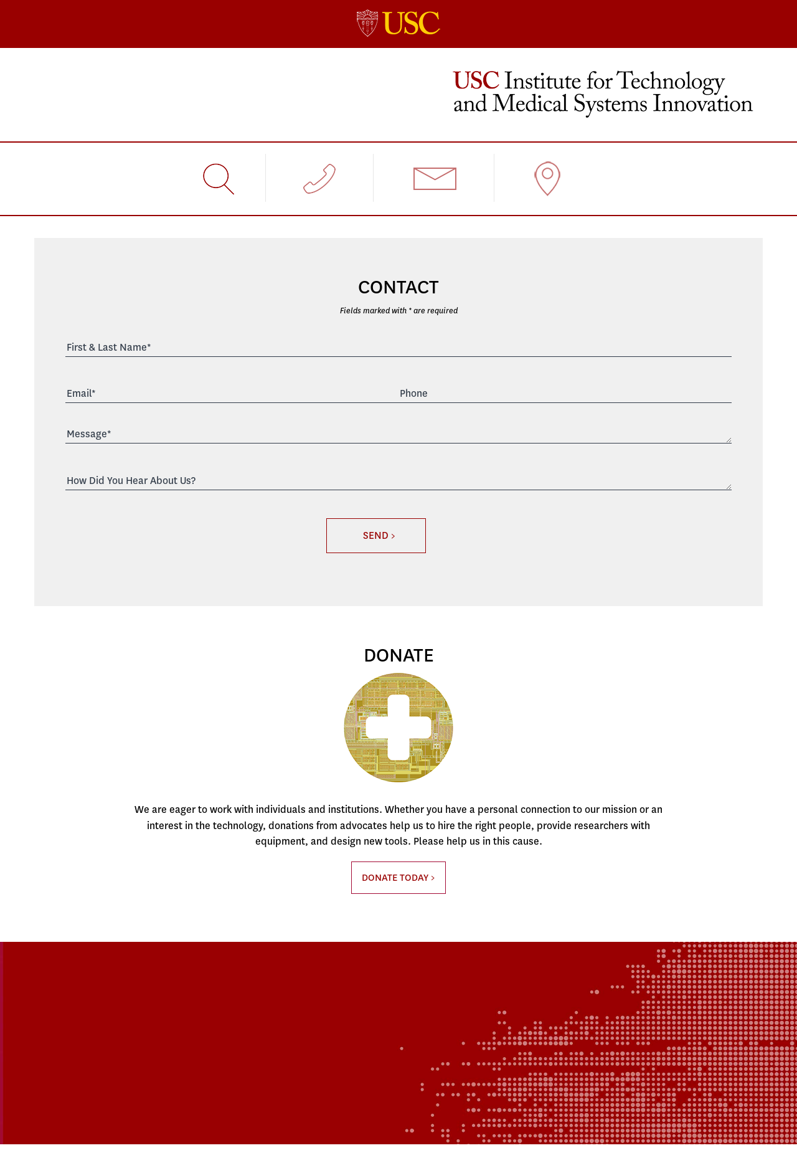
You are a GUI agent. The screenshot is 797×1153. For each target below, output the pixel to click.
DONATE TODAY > (398, 877)
